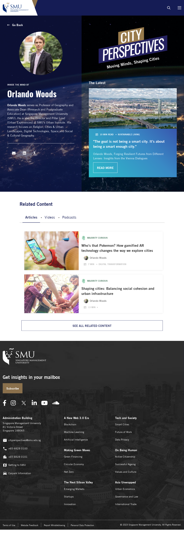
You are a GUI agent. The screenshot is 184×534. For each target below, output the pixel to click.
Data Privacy (122, 439)
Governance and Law (126, 496)
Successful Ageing (125, 464)
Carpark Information (17, 473)
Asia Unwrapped (125, 482)
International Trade (126, 504)
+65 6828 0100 (15, 448)
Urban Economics (125, 489)
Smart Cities (122, 424)
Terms (9, 525)
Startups (69, 496)
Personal (82, 525)
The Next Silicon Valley (78, 482)
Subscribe (12, 388)
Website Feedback (29, 525)
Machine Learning (74, 432)
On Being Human (126, 450)
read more (105, 168)
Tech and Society (126, 418)
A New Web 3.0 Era (76, 418)
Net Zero (69, 471)
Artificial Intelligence (76, 439)
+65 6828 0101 (15, 457)
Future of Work (123, 432)
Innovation (70, 504)
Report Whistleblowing (54, 525)
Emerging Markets (74, 489)
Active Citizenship (125, 456)
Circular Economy (74, 464)
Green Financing (73, 456)
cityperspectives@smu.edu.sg (22, 440)
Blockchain (70, 424)
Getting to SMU (14, 465)
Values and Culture (125, 471)
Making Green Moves (77, 450)
